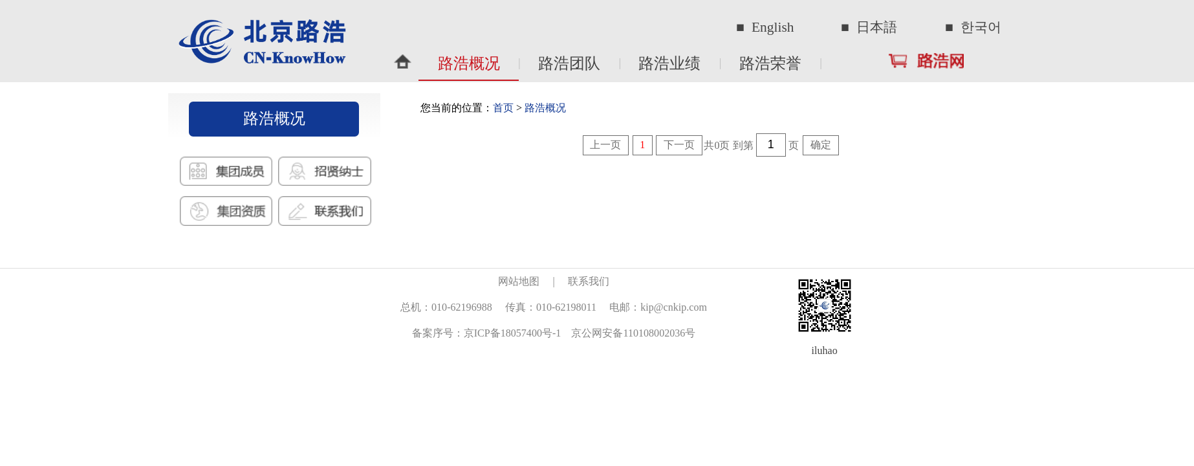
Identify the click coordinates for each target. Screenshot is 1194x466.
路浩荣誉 (770, 63)
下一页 (679, 144)
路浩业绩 (669, 63)
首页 (503, 107)
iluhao (825, 350)
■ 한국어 (973, 27)
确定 (820, 144)
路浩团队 (569, 63)
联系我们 (588, 281)
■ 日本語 (869, 27)
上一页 (605, 144)
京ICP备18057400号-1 (512, 332)
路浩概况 (469, 63)
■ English (765, 27)
